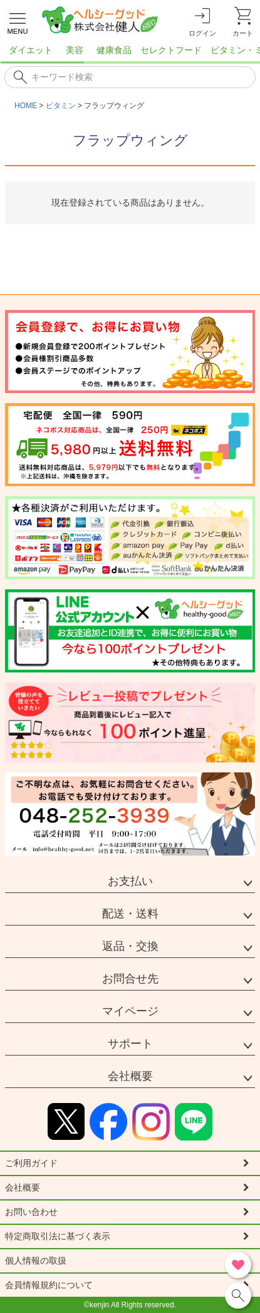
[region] (130, 54)
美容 (74, 50)
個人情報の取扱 (35, 1261)
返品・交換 (130, 946)
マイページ (130, 1011)
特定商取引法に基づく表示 (57, 1236)
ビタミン (61, 105)
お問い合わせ (31, 1212)
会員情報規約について (49, 1285)
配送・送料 (130, 913)
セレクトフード (171, 50)
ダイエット (31, 50)
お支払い (130, 881)
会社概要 (130, 1076)
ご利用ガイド (31, 1163)
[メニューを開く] (17, 22)
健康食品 (114, 50)
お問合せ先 (130, 978)
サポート (130, 1043)
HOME (25, 105)
